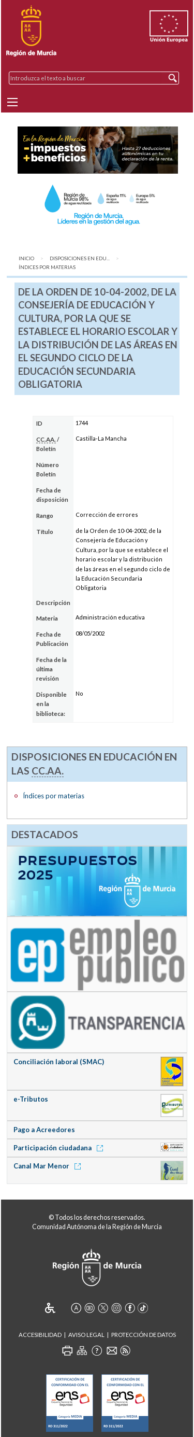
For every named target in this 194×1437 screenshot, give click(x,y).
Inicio (26, 258)
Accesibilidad (40, 1334)
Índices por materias (47, 267)
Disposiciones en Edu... (80, 258)
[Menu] (12, 102)
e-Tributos (30, 1099)
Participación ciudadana (60, 1148)
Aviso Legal (86, 1334)
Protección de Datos (143, 1334)
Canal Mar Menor (48, 1166)
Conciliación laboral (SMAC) (58, 1062)
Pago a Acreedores (44, 1129)
